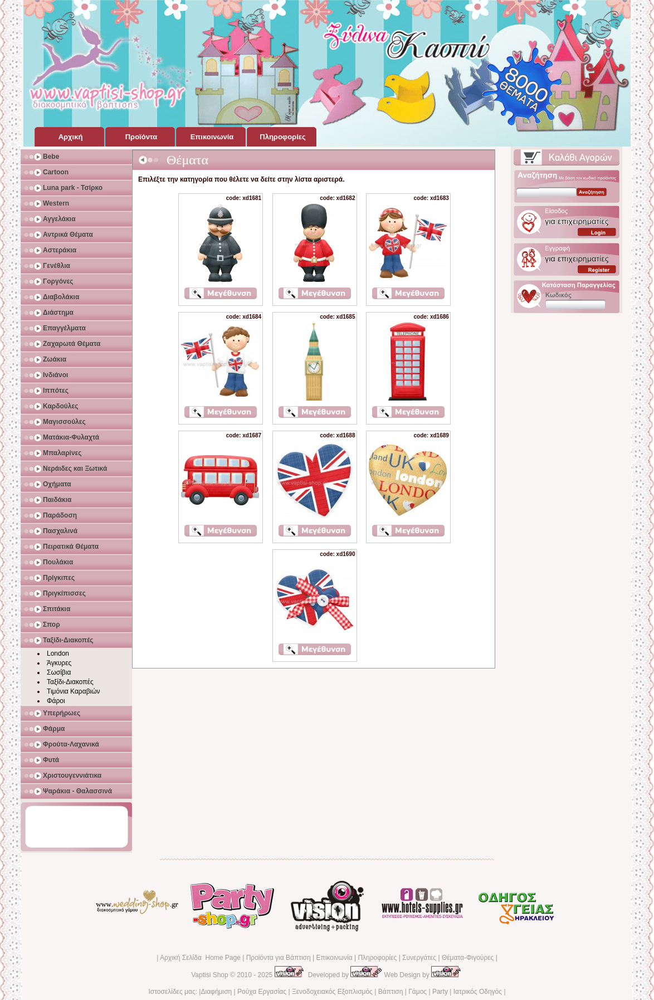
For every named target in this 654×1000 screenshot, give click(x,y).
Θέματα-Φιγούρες (468, 958)
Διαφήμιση (216, 992)
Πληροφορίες (377, 958)
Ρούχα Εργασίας (261, 992)
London (58, 653)
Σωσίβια (59, 672)
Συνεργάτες (419, 958)
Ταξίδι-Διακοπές (70, 682)
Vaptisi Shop (209, 975)
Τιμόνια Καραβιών (73, 691)
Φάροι (56, 701)
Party (440, 992)
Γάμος (417, 992)
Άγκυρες (59, 663)
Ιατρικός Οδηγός (477, 992)
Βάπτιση (390, 992)
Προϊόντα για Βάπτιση (278, 958)
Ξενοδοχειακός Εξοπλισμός (332, 992)
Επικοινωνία (334, 958)
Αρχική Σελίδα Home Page (200, 958)
